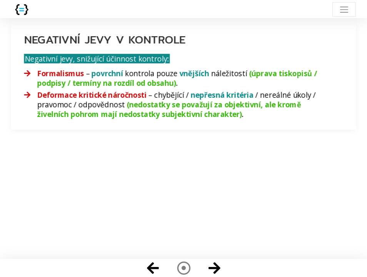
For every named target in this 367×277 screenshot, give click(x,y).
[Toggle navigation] (344, 9)
